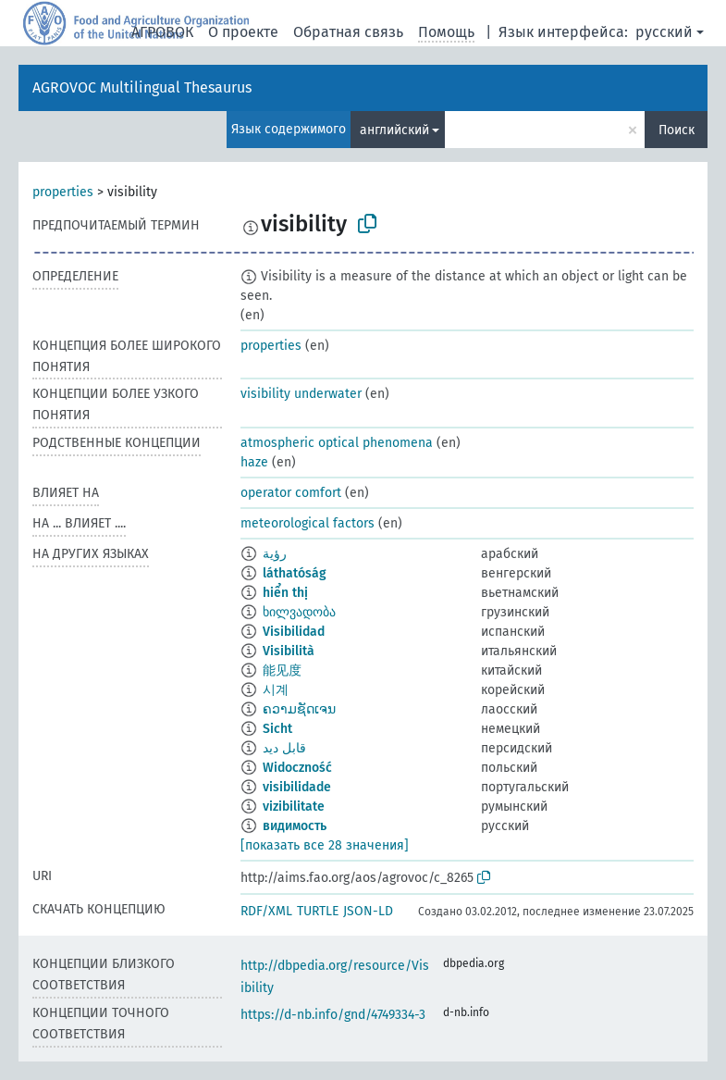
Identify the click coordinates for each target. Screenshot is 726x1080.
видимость (294, 826)
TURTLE (317, 911)
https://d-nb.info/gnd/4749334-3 (332, 1015)
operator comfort (290, 493)
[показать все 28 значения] (324, 845)
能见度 (282, 670)
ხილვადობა (299, 612)
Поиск (676, 130)
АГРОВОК (162, 32)
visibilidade (297, 787)
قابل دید (284, 748)
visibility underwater (301, 394)
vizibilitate (294, 806)
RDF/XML (266, 911)
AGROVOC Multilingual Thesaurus (142, 87)
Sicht (277, 729)
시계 (276, 690)
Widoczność (297, 768)
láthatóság (294, 573)
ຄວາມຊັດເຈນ (299, 709)
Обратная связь (348, 32)
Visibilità (288, 651)
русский (664, 32)
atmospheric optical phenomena (336, 443)
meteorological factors (307, 523)
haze (254, 462)
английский (394, 130)
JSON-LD (368, 911)
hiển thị (285, 593)
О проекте (243, 32)
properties (62, 192)
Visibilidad (294, 631)
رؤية (275, 554)
